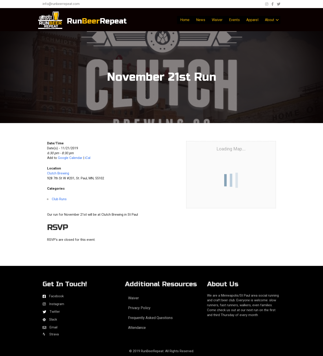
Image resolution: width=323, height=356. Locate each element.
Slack (53, 319)
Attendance (137, 328)
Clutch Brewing (58, 173)
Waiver (217, 20)
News (200, 20)
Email (53, 327)
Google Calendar (70, 158)
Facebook (56, 296)
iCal (87, 158)
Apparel (252, 20)
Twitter (55, 312)
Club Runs (59, 199)
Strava (51, 334)
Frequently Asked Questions (150, 318)
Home (185, 20)
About (269, 20)
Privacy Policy (139, 308)
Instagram (56, 304)
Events (234, 20)
